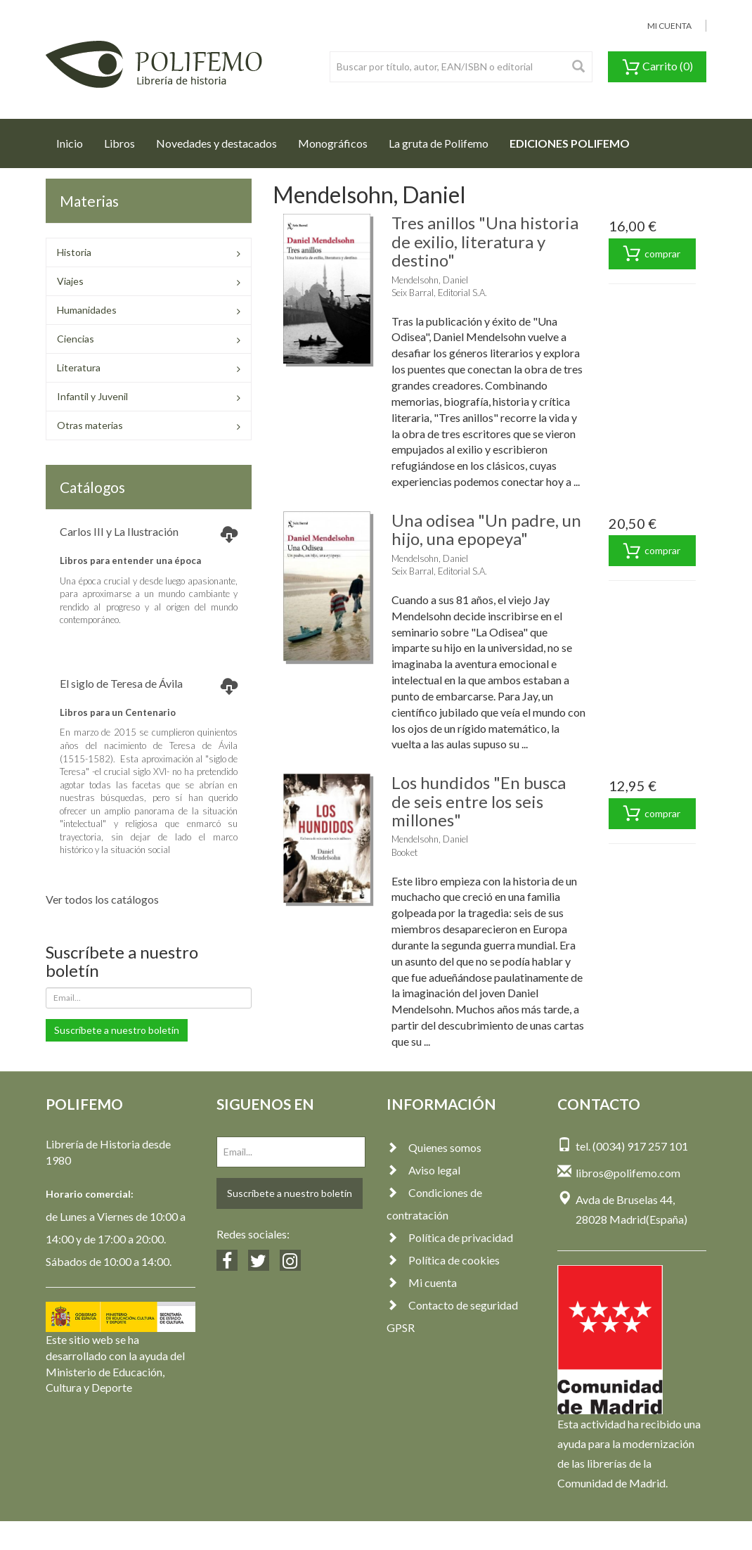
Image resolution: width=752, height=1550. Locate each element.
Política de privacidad (450, 1237)
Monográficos (333, 143)
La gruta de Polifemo (438, 143)
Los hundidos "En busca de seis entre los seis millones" (478, 801)
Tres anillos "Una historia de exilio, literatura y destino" (484, 241)
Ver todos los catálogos (102, 899)
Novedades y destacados (216, 143)
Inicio (74, 139)
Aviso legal (423, 1170)
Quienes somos (434, 1147)
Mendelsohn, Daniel (429, 280)
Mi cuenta (422, 1282)
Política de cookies (443, 1260)
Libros (119, 143)
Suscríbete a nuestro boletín (116, 1030)
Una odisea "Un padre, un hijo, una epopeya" (486, 529)
